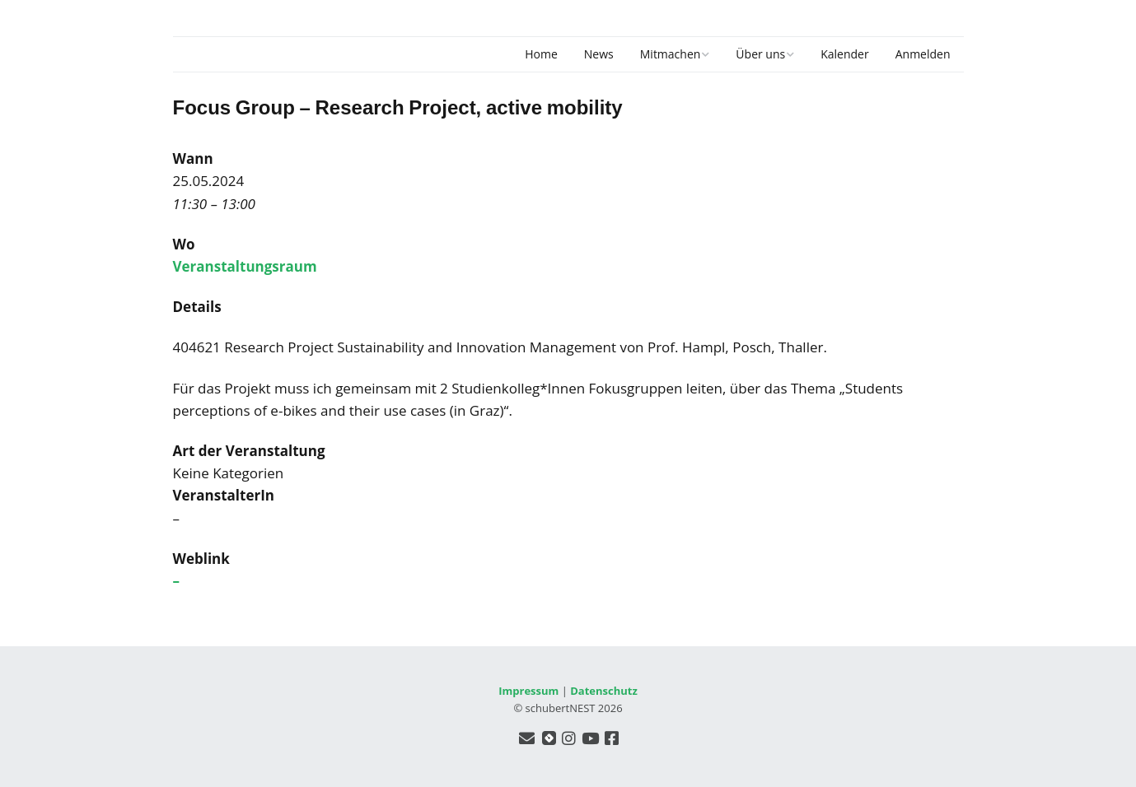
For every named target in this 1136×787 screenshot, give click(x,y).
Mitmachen (670, 54)
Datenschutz (604, 690)
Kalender (844, 54)
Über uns (760, 54)
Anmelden (923, 54)
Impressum (528, 690)
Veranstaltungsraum (245, 266)
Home (541, 54)
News (599, 54)
